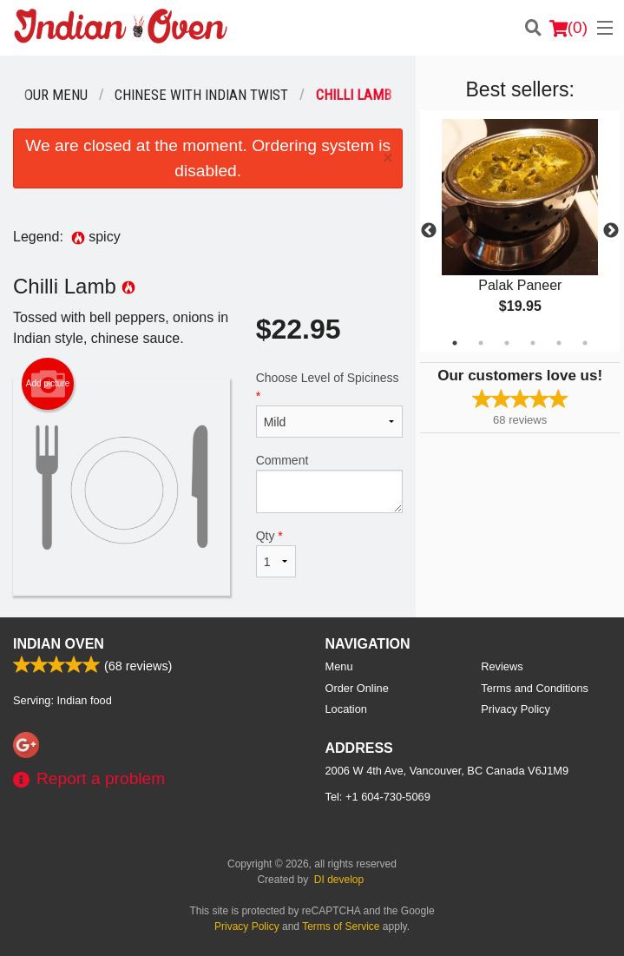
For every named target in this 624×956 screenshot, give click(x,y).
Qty (276, 553)
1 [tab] (454, 343)
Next (611, 231)
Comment (330, 483)
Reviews (501, 666)
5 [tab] (559, 343)
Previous (428, 231)
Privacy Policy (515, 708)
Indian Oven (58, 643)
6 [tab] (585, 343)
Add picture (48, 384)
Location (346, 708)
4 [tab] (533, 343)
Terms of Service (340, 926)
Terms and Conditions (534, 688)
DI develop (339, 880)
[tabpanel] (519, 231)
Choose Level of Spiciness (330, 404)
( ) (568, 28)
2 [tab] (480, 343)
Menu (339, 666)
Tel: (377, 796)
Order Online (357, 688)
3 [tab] (507, 343)
